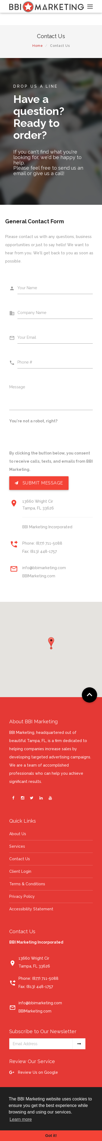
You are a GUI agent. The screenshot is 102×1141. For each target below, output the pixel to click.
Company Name (31, 312)
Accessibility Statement (31, 909)
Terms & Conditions (27, 884)
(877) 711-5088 (49, 543)
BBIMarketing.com (38, 576)
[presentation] (50, 438)
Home (37, 46)
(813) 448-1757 (43, 551)
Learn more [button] (21, 1119)
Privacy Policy (22, 896)
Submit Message (39, 483)
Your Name (27, 288)
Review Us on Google (33, 1072)
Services (17, 846)
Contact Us (19, 859)
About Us (17, 834)
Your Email (26, 337)
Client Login (20, 871)
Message (17, 387)
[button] (51, 643)
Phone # (24, 362)
